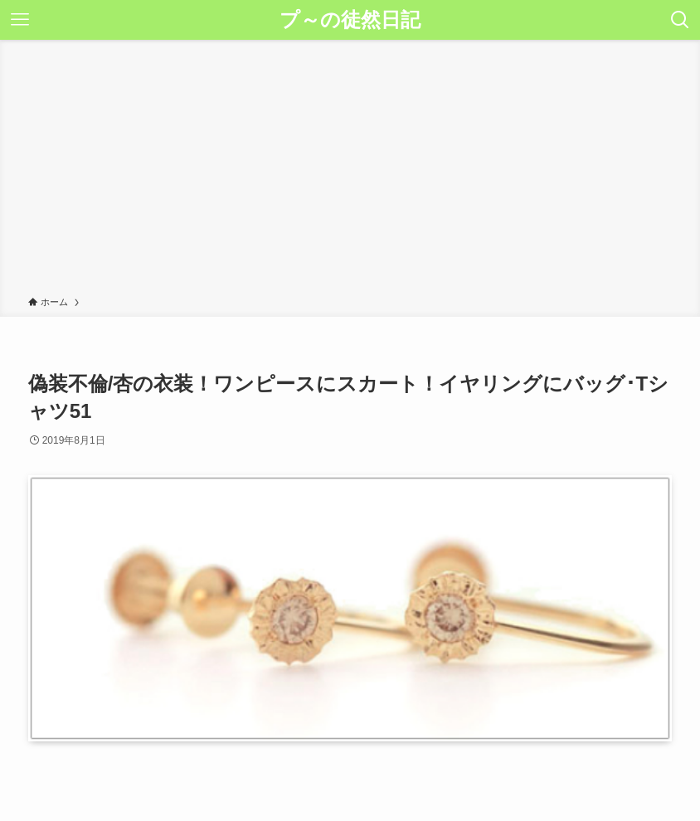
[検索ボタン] (680, 20)
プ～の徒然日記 (350, 20)
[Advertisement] (350, 171)
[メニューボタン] (20, 20)
